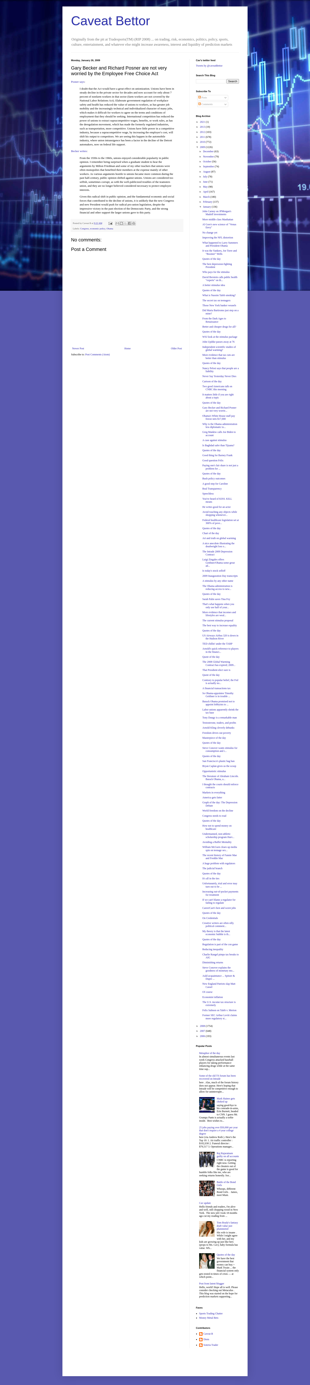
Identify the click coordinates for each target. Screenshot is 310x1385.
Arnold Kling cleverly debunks (218, 727)
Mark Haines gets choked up (226, 1100)
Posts (202, 97)
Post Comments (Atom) (97, 354)
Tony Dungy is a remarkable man (219, 717)
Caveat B (208, 1333)
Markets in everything (213, 792)
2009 (203, 147)
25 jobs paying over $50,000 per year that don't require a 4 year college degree (218, 1130)
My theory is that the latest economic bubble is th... (216, 933)
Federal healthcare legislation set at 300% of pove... (220, 522)
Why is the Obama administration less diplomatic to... (219, 426)
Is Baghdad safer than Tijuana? (218, 445)
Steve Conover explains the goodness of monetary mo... (218, 969)
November (209, 156)
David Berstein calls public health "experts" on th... (219, 279)
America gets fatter (212, 797)
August (207, 171)
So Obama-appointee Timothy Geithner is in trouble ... (218, 695)
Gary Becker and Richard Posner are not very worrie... (219, 409)
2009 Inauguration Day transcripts (220, 575)
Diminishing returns (212, 962)
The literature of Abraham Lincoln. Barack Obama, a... (220, 778)
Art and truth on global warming (219, 538)
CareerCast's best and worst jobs (219, 907)
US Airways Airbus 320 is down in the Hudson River (220, 637)
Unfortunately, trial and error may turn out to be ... (219, 885)
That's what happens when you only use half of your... (218, 606)
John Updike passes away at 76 (218, 341)
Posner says (77, 81)
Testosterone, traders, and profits (219, 722)
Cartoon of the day (212, 381)
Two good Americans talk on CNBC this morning (217, 388)
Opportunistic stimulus (214, 771)
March (206, 196)
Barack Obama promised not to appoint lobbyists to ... (218, 703)
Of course (207, 991)
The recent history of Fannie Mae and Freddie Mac (219, 857)
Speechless (208, 493)
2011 (203, 136)
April (206, 191)
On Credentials (210, 918)
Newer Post (78, 348)
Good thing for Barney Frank (217, 455)
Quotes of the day (211, 258)
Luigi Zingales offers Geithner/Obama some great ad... (218, 562)
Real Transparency (212, 488)
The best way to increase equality (219, 625)
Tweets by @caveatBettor (209, 65)
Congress (84, 228)
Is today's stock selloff (213, 570)
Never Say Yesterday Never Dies (219, 376)
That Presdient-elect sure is (216, 670)
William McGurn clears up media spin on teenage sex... (219, 849)
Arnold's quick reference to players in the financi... (220, 650)
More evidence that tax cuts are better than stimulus (218, 356)
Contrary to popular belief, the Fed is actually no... (220, 682)
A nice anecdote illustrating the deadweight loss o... (218, 545)
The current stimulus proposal (217, 620)
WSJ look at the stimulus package (219, 336)
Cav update (205, 1203)
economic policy (97, 228)
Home (127, 348)
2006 (203, 1036)
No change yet (209, 232)
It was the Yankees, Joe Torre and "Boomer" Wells (219, 252)
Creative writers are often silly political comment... (218, 925)
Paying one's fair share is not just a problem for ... (220, 467)
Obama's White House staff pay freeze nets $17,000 (218, 417)
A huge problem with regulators (218, 863)
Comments (205, 104)
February (208, 201)
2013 (203, 126)
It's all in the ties (210, 878)
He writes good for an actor (216, 506)
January (207, 206)
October (207, 161)
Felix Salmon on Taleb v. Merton (219, 1010)
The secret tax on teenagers (216, 300)
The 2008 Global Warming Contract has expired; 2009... (219, 663)
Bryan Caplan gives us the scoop (219, 766)
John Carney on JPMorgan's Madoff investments (216, 213)
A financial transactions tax (216, 688)
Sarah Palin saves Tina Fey (216, 599)
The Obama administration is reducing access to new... (217, 587)
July (205, 176)
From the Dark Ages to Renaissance (214, 320)
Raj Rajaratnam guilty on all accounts (228, 1155)
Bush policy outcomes (213, 478)
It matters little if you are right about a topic (218, 396)
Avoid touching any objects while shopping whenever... (219, 513)
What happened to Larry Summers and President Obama (220, 244)
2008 (203, 1025)
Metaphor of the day (209, 1053)
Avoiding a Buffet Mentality (217, 842)
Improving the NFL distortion (217, 237)
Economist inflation (212, 997)
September (209, 166)
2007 (203, 1030)
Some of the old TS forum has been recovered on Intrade (217, 1077)
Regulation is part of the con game (220, 944)
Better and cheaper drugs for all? (219, 326)
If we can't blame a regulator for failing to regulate (219, 901)
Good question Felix (212, 460)
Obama (109, 228)
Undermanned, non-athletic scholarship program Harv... (218, 835)
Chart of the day (210, 533)
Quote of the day (211, 656)
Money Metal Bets (208, 1317)
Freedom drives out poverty (216, 732)
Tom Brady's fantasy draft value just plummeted (227, 1225)
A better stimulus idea (213, 285)
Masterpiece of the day (214, 737)
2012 (203, 132)
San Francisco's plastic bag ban (218, 761)
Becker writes (79, 151)
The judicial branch (212, 868)
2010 (203, 141)
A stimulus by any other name (217, 580)
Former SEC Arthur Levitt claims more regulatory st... (219, 1017)
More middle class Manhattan (217, 219)
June (205, 181)
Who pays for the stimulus (216, 272)
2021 (203, 121)
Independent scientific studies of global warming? (219, 348)
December (208, 151)
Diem (206, 1339)
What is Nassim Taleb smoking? (219, 295)
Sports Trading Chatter (211, 1313)
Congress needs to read (214, 815)
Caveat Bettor (110, 21)
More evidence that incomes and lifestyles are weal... (219, 614)
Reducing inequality (212, 949)
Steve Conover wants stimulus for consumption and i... (219, 749)
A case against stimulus (214, 440)
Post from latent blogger (211, 1283)
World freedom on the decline (217, 810)
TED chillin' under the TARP (217, 643)
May (205, 186)
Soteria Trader (210, 1344)
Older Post (176, 348)
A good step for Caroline (215, 483)
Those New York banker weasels (219, 305)
